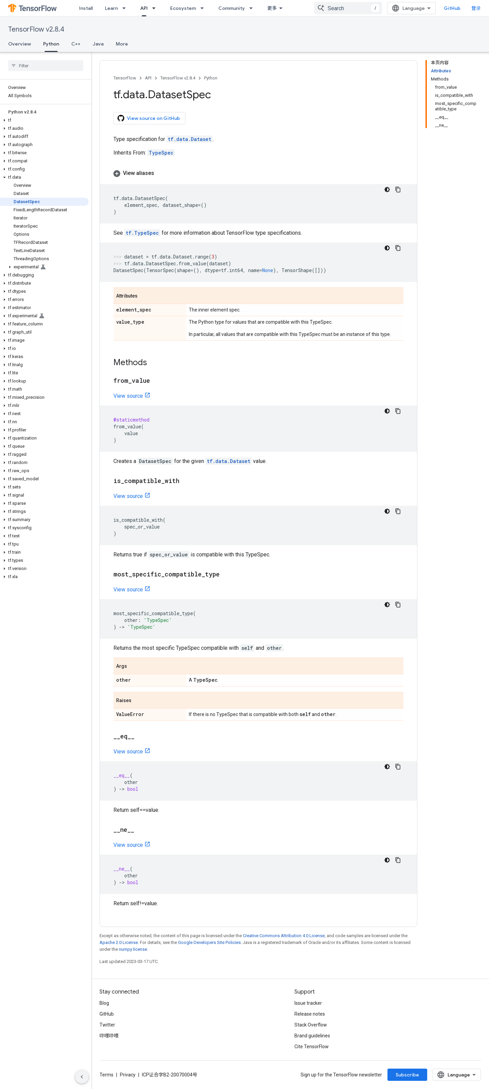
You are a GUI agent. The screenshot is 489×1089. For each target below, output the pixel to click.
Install (86, 8)
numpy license (133, 949)
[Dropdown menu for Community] (253, 8)
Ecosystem (183, 8)
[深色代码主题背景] (387, 189)
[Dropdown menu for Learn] (126, 8)
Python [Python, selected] (51, 44)
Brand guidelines (312, 1035)
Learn (111, 8)
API (148, 78)
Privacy (127, 1074)
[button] (44, 120)
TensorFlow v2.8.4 (36, 29)
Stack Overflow (310, 1025)
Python (210, 78)
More (122, 44)
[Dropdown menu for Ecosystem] (204, 8)
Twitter (107, 1025)
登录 (476, 8)
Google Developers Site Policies (209, 942)
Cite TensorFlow (311, 1046)
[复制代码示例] (398, 189)
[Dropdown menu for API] (156, 8)
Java (98, 44)
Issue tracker (308, 1003)
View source (128, 396)
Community (231, 8)
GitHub (452, 8)
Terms (106, 1074)
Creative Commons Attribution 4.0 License (284, 935)
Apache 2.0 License (118, 942)
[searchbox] (45, 65)
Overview (19, 44)
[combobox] (348, 8)
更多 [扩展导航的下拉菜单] (272, 8)
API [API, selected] (144, 8)
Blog (104, 1003)
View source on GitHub (148, 118)
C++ (75, 44)
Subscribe (407, 1075)
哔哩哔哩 (109, 1035)
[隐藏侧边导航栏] (82, 1077)
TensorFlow (124, 78)
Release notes (309, 1014)
